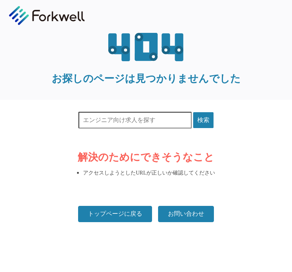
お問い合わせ (186, 213)
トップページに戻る (115, 213)
